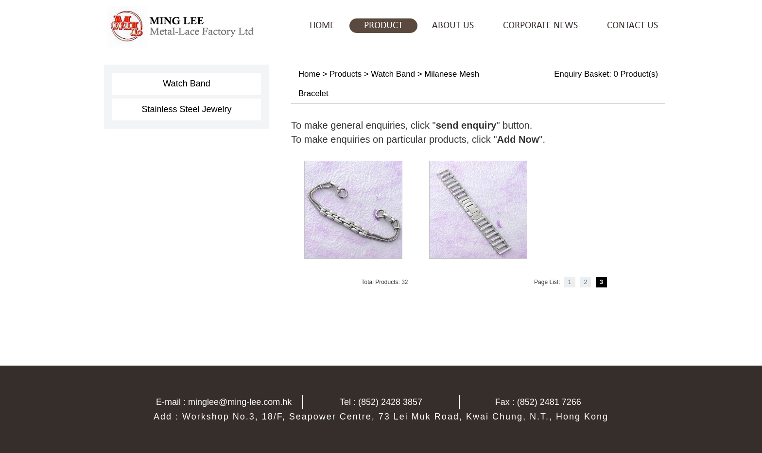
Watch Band (186, 83)
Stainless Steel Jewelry (186, 109)
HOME (322, 26)
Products (345, 74)
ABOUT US (453, 26)
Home (309, 74)
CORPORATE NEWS (540, 26)
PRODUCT (383, 26)
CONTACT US (632, 26)
